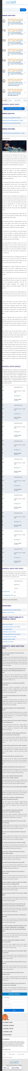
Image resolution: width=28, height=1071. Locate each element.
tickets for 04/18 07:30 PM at (15, 62)
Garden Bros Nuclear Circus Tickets (11, 626)
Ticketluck (10, 2)
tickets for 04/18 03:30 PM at (15, 52)
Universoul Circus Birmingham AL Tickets (12, 120)
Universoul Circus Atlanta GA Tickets (11, 117)
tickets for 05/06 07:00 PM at (15, 82)
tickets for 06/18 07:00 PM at (15, 92)
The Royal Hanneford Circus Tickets (11, 634)
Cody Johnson (21, 100)
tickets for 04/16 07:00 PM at (15, 22)
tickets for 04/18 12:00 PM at (15, 42)
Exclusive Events (7, 1034)
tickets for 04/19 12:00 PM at (15, 72)
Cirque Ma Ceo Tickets (7, 641)
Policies (20, 1065)
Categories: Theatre (8, 1028)
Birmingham (16, 395)
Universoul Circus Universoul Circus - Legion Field (14, 133)
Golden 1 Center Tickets (8, 612)
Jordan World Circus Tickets (9, 636)
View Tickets (25, 23)
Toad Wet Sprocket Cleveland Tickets (11, 610)
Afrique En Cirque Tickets (8, 639)
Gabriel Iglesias (11, 100)
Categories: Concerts (8, 1025)
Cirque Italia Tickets (7, 629)
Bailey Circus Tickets (7, 624)
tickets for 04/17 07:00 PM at (15, 32)
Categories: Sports (8, 1022)
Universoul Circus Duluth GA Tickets (11, 123)
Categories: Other (7, 1031)
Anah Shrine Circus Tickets (9, 631)
